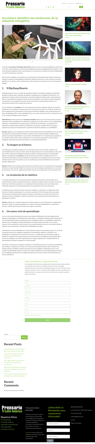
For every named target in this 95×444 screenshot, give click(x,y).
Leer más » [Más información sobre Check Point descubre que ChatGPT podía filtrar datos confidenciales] (67, 37)
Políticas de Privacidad (76, 423)
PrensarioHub (6, 420)
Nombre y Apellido (52, 421)
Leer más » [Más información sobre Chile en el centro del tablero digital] (67, 86)
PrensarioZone (6, 427)
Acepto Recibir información (33, 315)
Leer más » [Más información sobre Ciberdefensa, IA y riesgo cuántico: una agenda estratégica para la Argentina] (67, 184)
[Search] (70, 7)
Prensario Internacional (9, 424)
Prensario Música (7, 422)
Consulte (28, 432)
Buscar (6, 334)
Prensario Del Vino (7, 429)
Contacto (73, 419)
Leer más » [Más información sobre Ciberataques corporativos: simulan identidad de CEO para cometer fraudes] (67, 159)
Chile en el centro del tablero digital (75, 84)
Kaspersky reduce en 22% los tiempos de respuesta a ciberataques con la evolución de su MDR (77, 60)
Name (26, 280)
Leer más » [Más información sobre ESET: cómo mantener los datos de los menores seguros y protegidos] (67, 135)
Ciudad (27, 298)
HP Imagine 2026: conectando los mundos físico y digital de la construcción (14, 362)
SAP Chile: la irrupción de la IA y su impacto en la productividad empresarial (14, 356)
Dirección (27, 292)
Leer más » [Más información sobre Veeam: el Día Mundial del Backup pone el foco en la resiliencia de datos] (67, 110)
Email (26, 309)
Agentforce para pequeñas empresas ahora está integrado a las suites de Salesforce (15, 369)
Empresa (27, 286)
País (26, 303)
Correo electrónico (52, 434)
